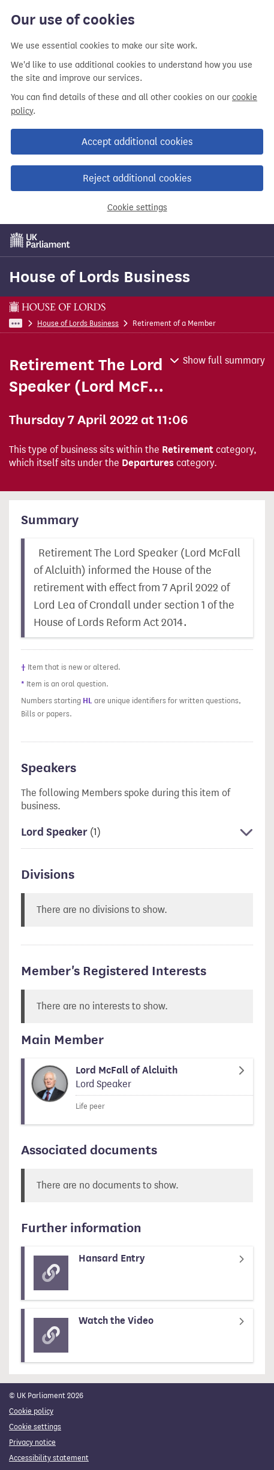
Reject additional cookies (137, 178)
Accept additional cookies (137, 141)
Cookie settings (137, 207)
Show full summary (224, 360)
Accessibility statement (49, 1457)
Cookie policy (31, 1411)
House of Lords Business (99, 277)
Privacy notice (32, 1442)
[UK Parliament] (40, 240)
